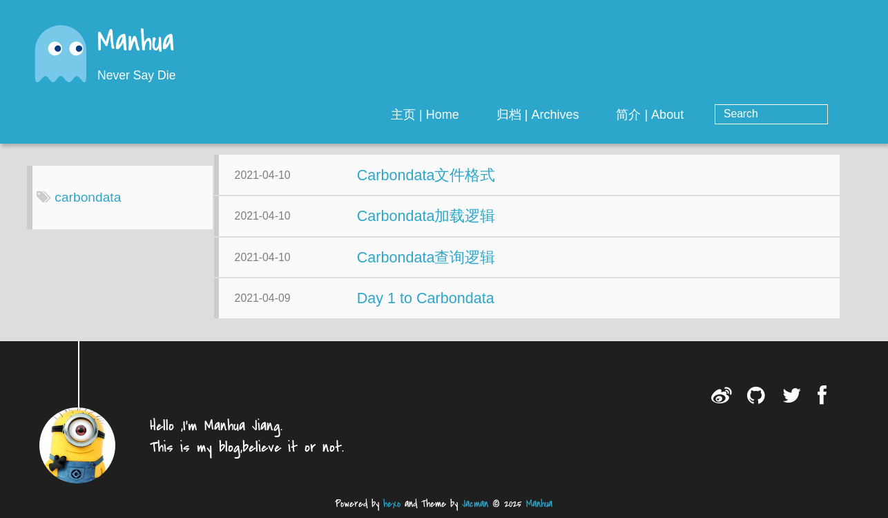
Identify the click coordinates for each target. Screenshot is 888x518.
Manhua (136, 43)
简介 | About (706, 115)
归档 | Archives (593, 115)
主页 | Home (481, 115)
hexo (391, 504)
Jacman (475, 504)
